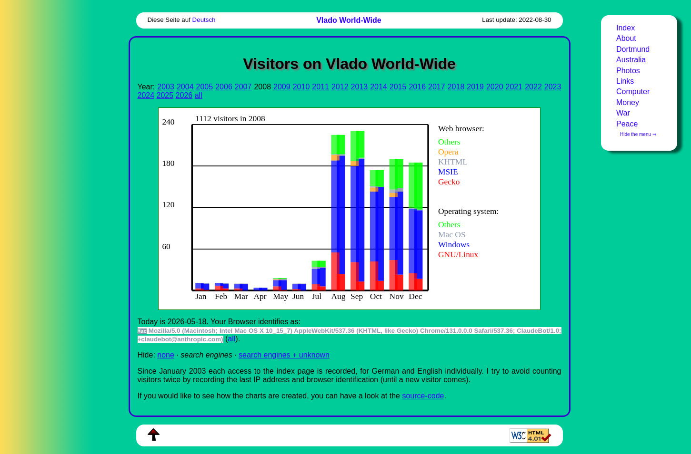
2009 (281, 87)
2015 (398, 87)
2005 (204, 87)
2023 (552, 87)
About (626, 38)
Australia (631, 60)
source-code (423, 396)
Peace (627, 124)
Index (625, 28)
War (623, 113)
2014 (378, 87)
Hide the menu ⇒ (638, 134)
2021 (514, 87)
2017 (436, 87)
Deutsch (204, 19)
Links (625, 81)
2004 (185, 87)
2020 (494, 87)
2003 (165, 87)
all (198, 95)
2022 (533, 87)
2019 (475, 87)
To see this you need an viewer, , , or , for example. (342, 207)
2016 (417, 87)
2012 (340, 87)
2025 (165, 95)
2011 (320, 87)
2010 (301, 87)
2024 (146, 95)
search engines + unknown (284, 355)
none (165, 355)
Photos (628, 71)
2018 (456, 87)
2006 (223, 87)
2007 (243, 87)
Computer (633, 91)
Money (627, 102)
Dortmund (633, 49)
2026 (184, 95)
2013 (359, 87)
